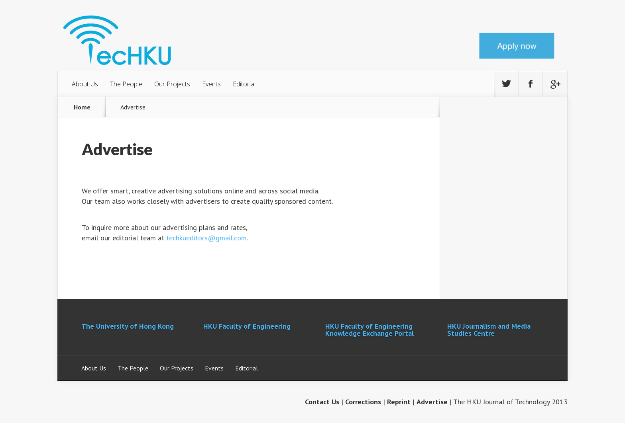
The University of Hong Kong (127, 326)
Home (82, 107)
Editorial (244, 84)
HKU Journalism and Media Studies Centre (489, 330)
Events (211, 84)
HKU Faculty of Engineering (247, 326)
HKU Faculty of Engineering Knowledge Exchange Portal (369, 330)
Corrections (363, 401)
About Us (85, 84)
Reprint (399, 401)
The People (126, 84)
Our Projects (172, 84)
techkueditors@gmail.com (206, 237)
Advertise (432, 401)
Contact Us (322, 401)
